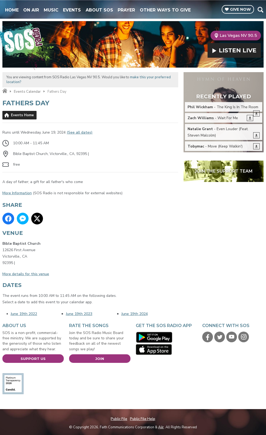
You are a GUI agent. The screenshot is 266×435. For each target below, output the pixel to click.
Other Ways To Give (165, 10)
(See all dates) (80, 132)
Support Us (33, 358)
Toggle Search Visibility (260, 9)
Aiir (161, 427)
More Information (17, 193)
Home (12, 10)
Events (72, 10)
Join (99, 358)
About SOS (99, 10)
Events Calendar (27, 91)
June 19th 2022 (24, 313)
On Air (31, 10)
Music (51, 10)
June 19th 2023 (79, 313)
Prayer (126, 10)
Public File (119, 419)
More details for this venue (25, 274)
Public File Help (142, 419)
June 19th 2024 (134, 313)
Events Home (22, 115)
